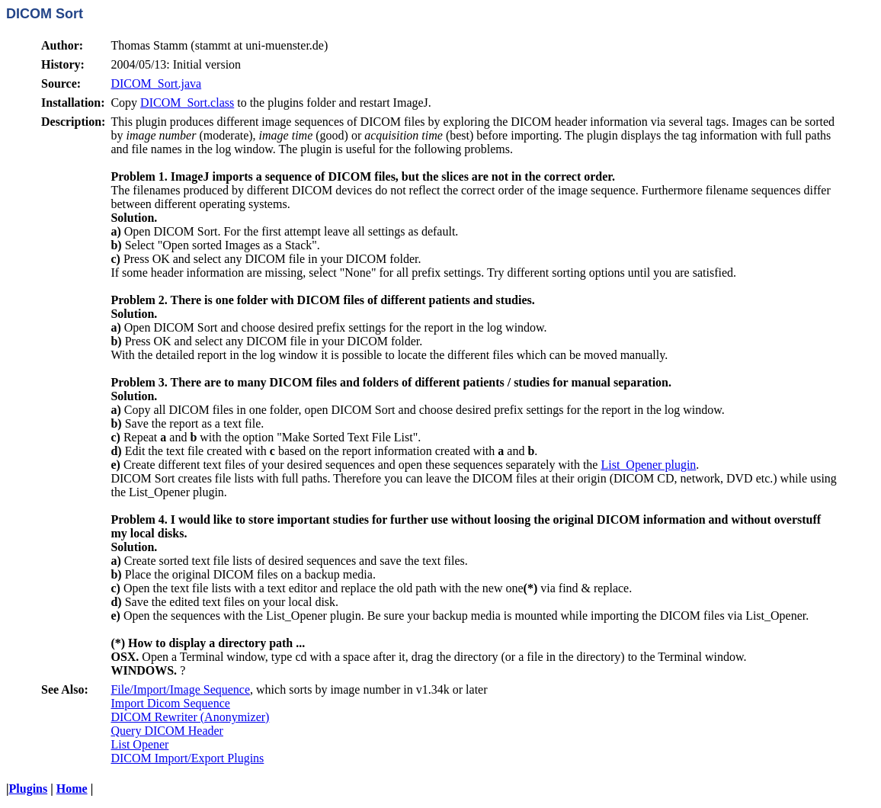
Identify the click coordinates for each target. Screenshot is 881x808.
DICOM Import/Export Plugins (187, 758)
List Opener (139, 744)
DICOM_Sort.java (156, 83)
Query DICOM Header (167, 730)
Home (72, 788)
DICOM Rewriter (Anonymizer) (190, 716)
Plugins (28, 788)
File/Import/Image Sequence (180, 689)
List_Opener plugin (648, 464)
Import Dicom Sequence (170, 703)
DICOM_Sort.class (187, 102)
